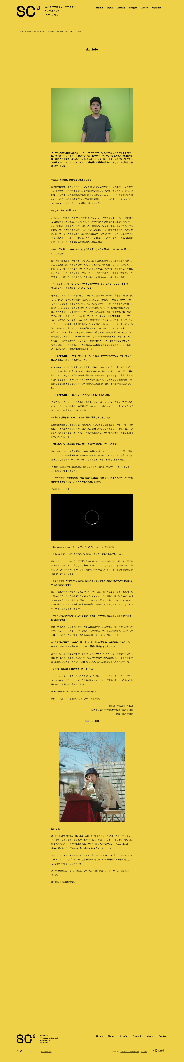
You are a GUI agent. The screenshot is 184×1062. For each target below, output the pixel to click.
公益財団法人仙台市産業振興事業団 (129, 1052)
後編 (97, 721)
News (110, 8)
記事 (28, 32)
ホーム (22, 32)
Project (133, 8)
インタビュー (36, 32)
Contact (156, 8)
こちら (75, 471)
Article (121, 8)
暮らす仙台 (144, 1052)
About (144, 8)
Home (99, 8)
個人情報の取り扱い (46, 1052)
